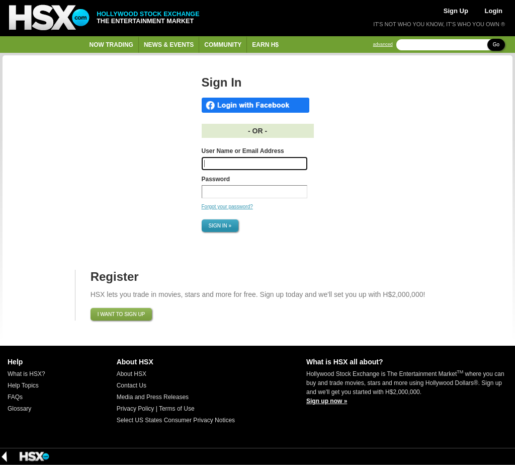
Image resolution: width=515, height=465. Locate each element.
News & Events (169, 44)
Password (216, 179)
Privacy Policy (135, 408)
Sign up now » (326, 401)
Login (493, 11)
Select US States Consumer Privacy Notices (176, 420)
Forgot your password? (227, 206)
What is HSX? (26, 373)
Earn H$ (265, 44)
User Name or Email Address (243, 150)
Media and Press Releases (153, 397)
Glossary (19, 408)
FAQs (15, 397)
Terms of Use (177, 408)
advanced (383, 44)
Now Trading (111, 44)
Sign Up (456, 11)
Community (222, 44)
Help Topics (23, 385)
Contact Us (131, 385)
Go (496, 44)
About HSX (131, 373)
